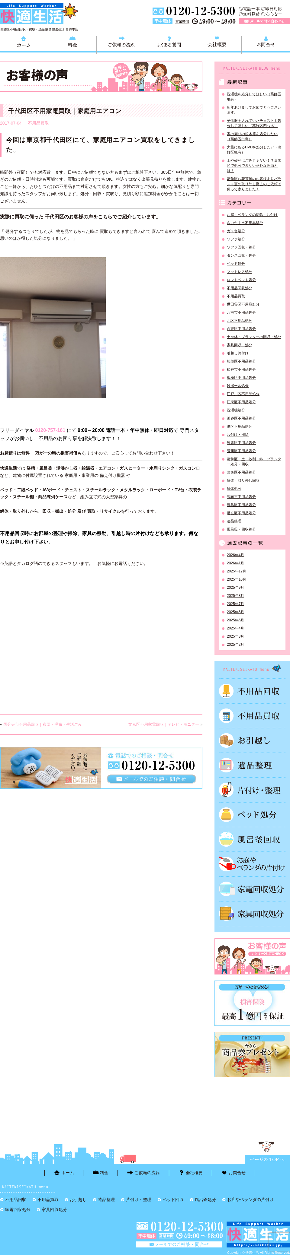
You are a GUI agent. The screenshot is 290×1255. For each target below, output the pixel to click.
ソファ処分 (236, 239)
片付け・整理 (252, 790)
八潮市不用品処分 (241, 312)
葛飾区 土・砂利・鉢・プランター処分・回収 (254, 461)
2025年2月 (235, 644)
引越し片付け (238, 353)
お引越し (252, 740)
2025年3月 (235, 636)
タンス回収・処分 (241, 255)
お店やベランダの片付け (250, 1199)
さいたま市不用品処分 (245, 223)
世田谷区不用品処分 (243, 304)
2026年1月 (235, 563)
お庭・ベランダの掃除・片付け (252, 215)
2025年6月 (235, 612)
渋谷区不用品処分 (241, 418)
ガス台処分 (236, 231)
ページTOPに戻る (267, 1159)
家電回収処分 (252, 889)
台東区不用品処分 (241, 329)
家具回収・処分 (239, 345)
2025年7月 (235, 604)
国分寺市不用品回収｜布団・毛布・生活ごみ (42, 724)
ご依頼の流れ (121, 44)
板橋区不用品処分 (241, 378)
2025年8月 (235, 596)
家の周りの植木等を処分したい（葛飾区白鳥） (252, 136)
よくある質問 (169, 44)
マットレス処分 (239, 272)
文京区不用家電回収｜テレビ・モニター (163, 724)
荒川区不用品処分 (241, 451)
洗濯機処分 (236, 410)
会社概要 (217, 44)
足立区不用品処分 (241, 513)
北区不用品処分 (239, 321)
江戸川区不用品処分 (243, 394)
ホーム (24, 44)
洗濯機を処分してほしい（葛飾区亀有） (254, 96)
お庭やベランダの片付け (252, 864)
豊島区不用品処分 (241, 505)
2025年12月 (236, 571)
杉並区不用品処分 (241, 361)
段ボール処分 (238, 386)
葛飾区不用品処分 (241, 472)
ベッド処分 (236, 263)
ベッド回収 (252, 815)
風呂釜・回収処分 (241, 529)
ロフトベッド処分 (241, 280)
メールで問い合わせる (264, 21)
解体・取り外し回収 (243, 480)
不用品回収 (252, 691)
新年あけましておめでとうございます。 (254, 110)
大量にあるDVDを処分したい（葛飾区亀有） (254, 149)
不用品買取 (38, 123)
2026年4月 (235, 555)
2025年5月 (235, 620)
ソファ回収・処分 (241, 247)
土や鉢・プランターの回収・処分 (254, 337)
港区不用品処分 (239, 426)
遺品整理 (234, 521)
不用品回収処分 (239, 288)
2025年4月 (235, 628)
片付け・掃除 (238, 435)
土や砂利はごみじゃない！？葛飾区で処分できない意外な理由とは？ (254, 165)
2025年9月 (235, 587)
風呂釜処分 (252, 839)
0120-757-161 (50, 430)
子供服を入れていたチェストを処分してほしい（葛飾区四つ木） (254, 123)
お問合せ (266, 44)
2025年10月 (236, 579)
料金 (72, 44)
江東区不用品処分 (241, 402)
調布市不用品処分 (241, 497)
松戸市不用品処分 (241, 369)
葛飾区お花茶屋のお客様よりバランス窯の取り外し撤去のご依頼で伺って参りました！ (254, 184)
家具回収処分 (252, 914)
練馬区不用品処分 (241, 443)
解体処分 (234, 488)
